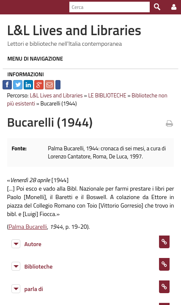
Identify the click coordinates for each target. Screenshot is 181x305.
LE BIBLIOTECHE (104, 95)
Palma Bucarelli (25, 226)
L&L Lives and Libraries (53, 95)
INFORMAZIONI (23, 74)
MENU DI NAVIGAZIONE (32, 58)
